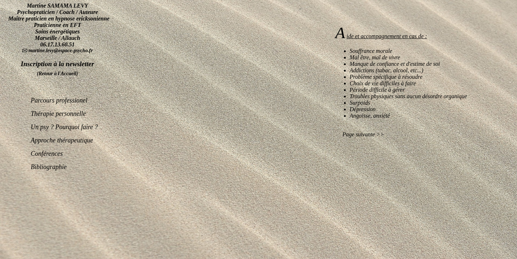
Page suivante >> (359, 134)
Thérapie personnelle (58, 108)
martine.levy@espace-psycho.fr (60, 50)
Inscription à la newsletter (57, 64)
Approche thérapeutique (62, 134)
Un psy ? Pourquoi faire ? (64, 121)
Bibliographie (48, 161)
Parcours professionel (59, 95)
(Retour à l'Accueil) (57, 73)
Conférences (46, 148)
